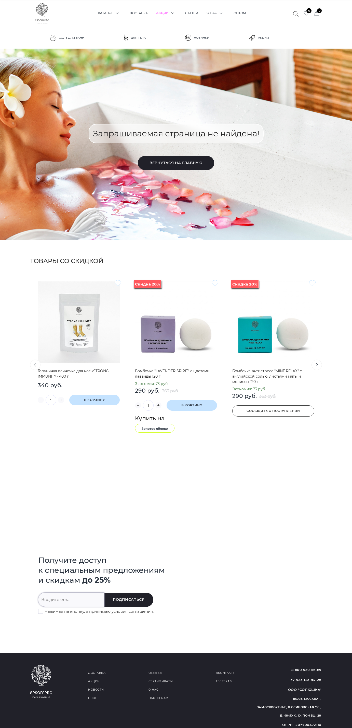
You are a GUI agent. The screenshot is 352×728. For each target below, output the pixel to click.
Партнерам (158, 698)
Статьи (191, 13)
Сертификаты (160, 681)
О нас (216, 13)
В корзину (94, 400)
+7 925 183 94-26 (306, 680)
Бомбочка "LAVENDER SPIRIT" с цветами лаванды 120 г (172, 374)
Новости (96, 689)
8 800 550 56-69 (306, 670)
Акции (166, 13)
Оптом (240, 13)
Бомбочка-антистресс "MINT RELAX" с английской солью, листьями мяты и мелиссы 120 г (267, 376)
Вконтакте (225, 673)
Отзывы (155, 673)
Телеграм (224, 681)
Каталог (109, 13)
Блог (92, 698)
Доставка (139, 13)
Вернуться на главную (176, 163)
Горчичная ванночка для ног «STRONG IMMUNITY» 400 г (73, 374)
